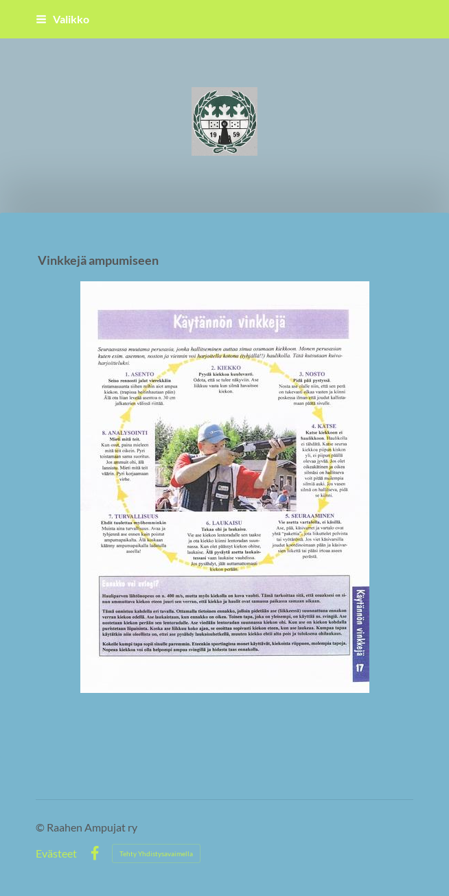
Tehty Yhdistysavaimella (156, 853)
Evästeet (56, 853)
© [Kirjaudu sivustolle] (41, 827)
